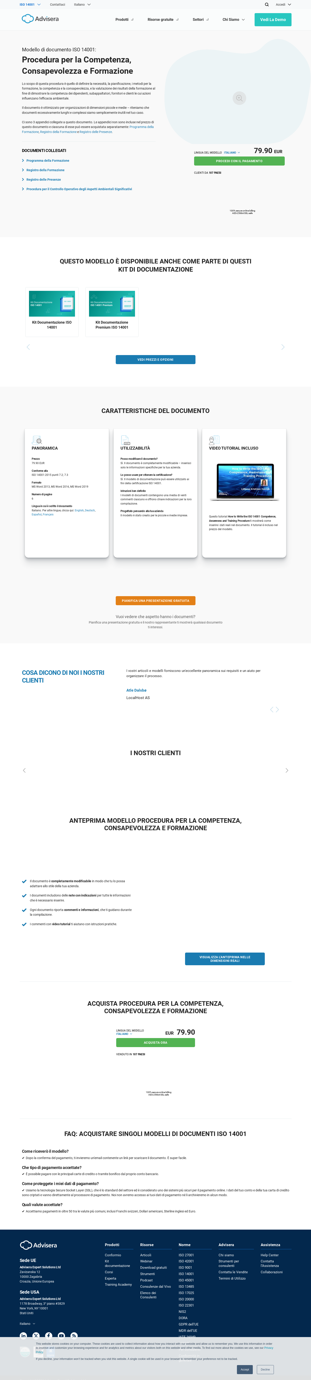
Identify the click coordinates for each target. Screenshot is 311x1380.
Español (37, 515)
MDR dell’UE (187, 1327)
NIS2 (182, 1309)
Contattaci (57, 4)
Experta (110, 1273)
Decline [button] (265, 1369)
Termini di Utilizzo (231, 1273)
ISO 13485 (186, 1285)
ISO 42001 (186, 1260)
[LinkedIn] (23, 1336)
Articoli (146, 1255)
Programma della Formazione (45, 160)
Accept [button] (245, 1369)
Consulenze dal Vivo (155, 1285)
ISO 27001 (186, 1255)
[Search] (267, 4)
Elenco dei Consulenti (156, 1290)
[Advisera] (39, 19)
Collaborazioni (272, 1267)
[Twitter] (36, 1336)
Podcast (147, 1278)
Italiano (232, 152)
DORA (183, 1315)
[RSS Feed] (74, 1336)
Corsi (108, 1267)
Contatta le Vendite (232, 1267)
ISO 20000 (186, 1297)
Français (48, 515)
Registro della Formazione (58, 132)
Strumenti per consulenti (236, 1260)
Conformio (112, 1255)
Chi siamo (226, 1255)
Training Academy (117, 1278)
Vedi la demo (273, 19)
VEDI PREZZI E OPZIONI (155, 361)
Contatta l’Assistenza (277, 1260)
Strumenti (148, 1273)
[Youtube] (61, 1336)
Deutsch (90, 511)
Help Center (270, 1255)
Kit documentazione (119, 1260)
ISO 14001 (186, 1273)
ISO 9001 (185, 1267)
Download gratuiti (153, 1267)
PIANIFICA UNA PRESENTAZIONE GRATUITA (155, 602)
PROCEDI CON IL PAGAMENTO (239, 161)
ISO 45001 (186, 1278)
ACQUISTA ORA (155, 1042)
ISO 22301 (186, 1302)
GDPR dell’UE (188, 1321)
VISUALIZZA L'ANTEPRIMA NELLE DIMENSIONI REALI (225, 960)
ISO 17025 (186, 1290)
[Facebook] (48, 1336)
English (79, 511)
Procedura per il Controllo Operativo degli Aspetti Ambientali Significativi (77, 189)
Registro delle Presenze (96, 132)
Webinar (147, 1260)
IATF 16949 (187, 1333)
